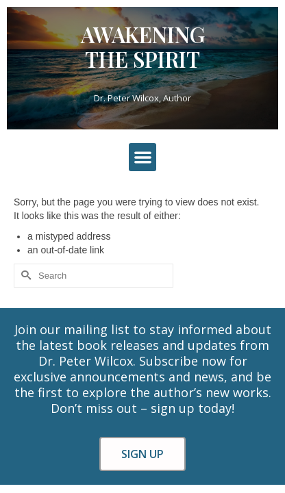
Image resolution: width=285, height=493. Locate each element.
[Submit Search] (24, 276)
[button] (143, 157)
